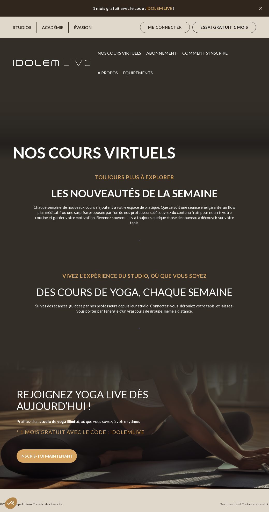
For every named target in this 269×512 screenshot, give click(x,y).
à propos (108, 72)
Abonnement (161, 53)
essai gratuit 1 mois (224, 27)
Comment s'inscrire (205, 53)
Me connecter (165, 27)
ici (266, 504)
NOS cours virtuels (119, 53)
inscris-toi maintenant (46, 455)
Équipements (138, 72)
